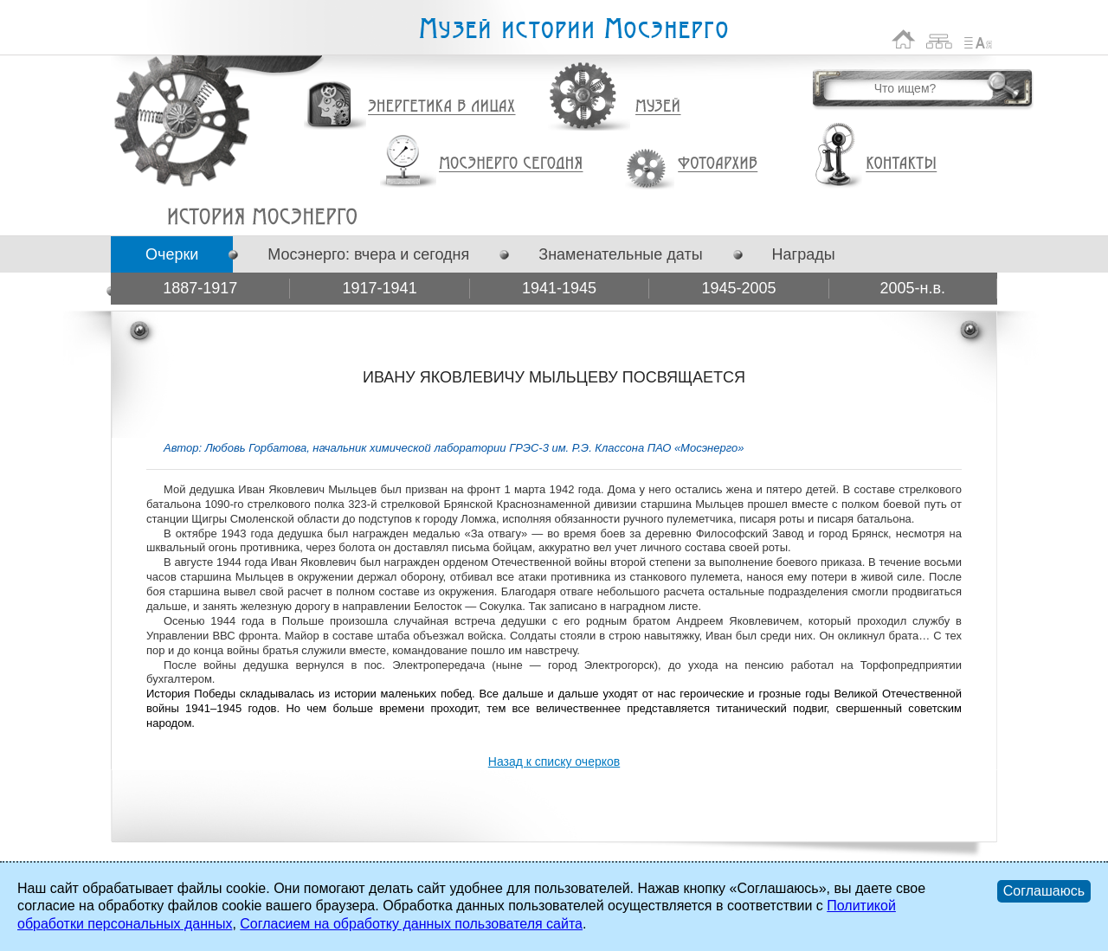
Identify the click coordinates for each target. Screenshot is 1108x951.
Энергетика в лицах (442, 107)
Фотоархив (717, 164)
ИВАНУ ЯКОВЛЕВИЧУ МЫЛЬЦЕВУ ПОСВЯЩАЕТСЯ (261, 216)
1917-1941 (380, 288)
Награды (803, 254)
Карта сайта (939, 39)
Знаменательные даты (620, 254)
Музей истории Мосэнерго (573, 29)
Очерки (171, 254)
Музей (659, 106)
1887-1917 (200, 288)
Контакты (901, 163)
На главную (904, 39)
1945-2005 (738, 288)
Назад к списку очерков (554, 761)
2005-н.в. (913, 288)
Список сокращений (978, 39)
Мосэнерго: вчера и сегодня (368, 254)
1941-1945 (559, 288)
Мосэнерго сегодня (510, 163)
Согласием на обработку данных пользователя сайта (411, 923)
